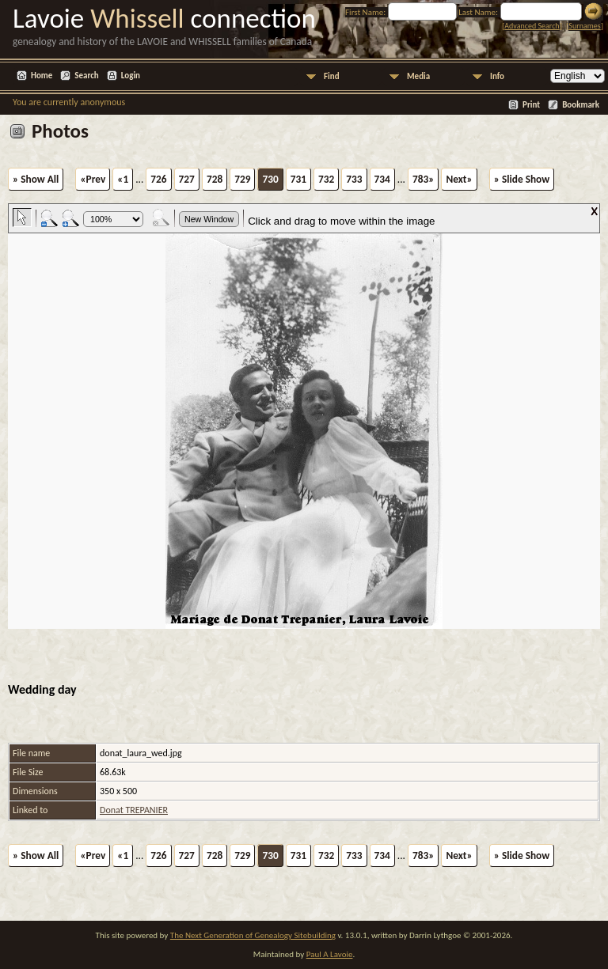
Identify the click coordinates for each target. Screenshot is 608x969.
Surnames (584, 26)
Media (418, 76)
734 (382, 179)
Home (41, 75)
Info (497, 76)
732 (326, 179)
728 (214, 179)
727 (187, 179)
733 (354, 179)
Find (332, 76)
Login (130, 75)
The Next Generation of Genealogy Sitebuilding (253, 935)
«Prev (92, 179)
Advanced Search (531, 26)
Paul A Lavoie (329, 954)
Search (86, 75)
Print (531, 105)
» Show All (36, 179)
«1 (122, 179)
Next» (459, 179)
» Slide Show (521, 179)
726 (158, 179)
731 (298, 179)
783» (423, 179)
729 (242, 179)
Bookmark (580, 105)
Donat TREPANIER (134, 810)
